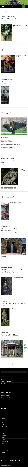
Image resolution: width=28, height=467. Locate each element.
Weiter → (14, 364)
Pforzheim (2, 379)
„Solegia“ (5, 81)
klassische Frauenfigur (13, 303)
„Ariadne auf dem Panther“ (9, 161)
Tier (15, 187)
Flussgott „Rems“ (6, 397)
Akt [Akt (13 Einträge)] (2, 460)
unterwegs (3, 447)
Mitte (8, 16)
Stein (8, 158)
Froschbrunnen (9, 18)
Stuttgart (12, 16)
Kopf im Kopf (3, 383)
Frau (5, 187)
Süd (2, 443)
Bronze (2, 16)
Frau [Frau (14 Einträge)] (5, 460)
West (3, 445)
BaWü (3, 452)
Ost (2, 439)
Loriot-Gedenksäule (6, 404)
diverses (2, 79)
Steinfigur (2, 385)
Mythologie (10, 187)
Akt (2, 187)
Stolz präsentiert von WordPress (6, 465)
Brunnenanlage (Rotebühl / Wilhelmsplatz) (9, 230)
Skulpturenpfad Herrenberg (6, 381)
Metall (5, 16)
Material (2, 418)
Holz (2, 422)
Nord (3, 437)
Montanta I (6, 113)
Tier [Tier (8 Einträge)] (22, 460)
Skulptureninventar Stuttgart (8, 6)
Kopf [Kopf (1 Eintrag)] (7, 460)
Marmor (2, 158)
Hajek (17, 55)
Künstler (2, 416)
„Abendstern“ (8, 395)
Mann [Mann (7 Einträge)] (10, 460)
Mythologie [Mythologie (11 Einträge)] (16, 460)
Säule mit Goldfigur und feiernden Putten (13, 271)
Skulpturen (3, 413)
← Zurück (4, 362)
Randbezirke (4, 441)
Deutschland (4, 450)
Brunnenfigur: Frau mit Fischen (6, 387)
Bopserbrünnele (9, 335)
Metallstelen (8, 197)
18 (25, 362)
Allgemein (2, 411)
